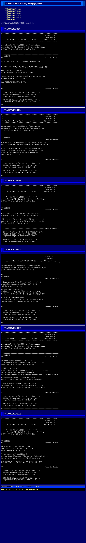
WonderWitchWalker (32, 541)
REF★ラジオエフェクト (9, 541)
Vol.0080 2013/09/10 (12, 17)
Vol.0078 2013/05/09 (12, 13)
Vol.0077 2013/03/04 (12, 11)
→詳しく (37, 538)
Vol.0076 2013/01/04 (12, 9)
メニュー (22, 541)
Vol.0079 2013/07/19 (12, 15)
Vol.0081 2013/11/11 (12, 19)
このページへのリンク (16, 538)
